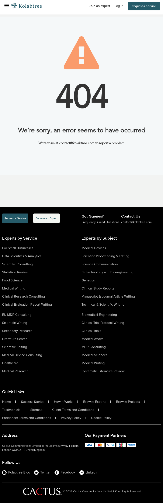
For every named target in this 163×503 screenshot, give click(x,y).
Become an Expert (46, 218)
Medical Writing (13, 288)
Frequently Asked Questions (100, 222)
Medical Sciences (94, 355)
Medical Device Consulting (22, 355)
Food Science (12, 280)
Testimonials (11, 410)
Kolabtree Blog (16, 472)
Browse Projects (128, 401)
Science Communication (100, 264)
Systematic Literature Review (103, 371)
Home (6, 401)
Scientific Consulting (17, 264)
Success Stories (32, 401)
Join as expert (99, 5)
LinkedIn (88, 472)
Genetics (88, 280)
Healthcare (10, 363)
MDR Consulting (94, 346)
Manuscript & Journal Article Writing (108, 296)
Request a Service (144, 6)
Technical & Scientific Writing (103, 304)
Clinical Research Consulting (23, 296)
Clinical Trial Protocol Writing (103, 322)
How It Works (63, 401)
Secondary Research (17, 330)
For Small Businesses (17, 248)
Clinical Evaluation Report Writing (27, 304)
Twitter (42, 472)
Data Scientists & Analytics (21, 256)
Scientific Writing (14, 322)
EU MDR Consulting (16, 314)
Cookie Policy (101, 418)
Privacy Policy (71, 418)
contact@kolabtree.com (136, 222)
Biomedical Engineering (99, 314)
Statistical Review (15, 272)
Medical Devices (94, 248)
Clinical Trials (91, 330)
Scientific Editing (14, 346)
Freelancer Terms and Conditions (26, 418)
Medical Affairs (92, 338)
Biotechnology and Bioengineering (107, 272)
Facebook (65, 472)
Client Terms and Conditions (73, 410)
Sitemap (36, 410)
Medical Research (15, 371)
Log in (119, 5)
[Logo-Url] (26, 6)
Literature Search (14, 338)
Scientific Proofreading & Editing (105, 256)
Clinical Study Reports (98, 288)
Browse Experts (94, 401)
